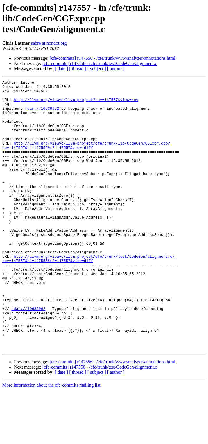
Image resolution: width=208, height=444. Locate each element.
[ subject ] (96, 68)
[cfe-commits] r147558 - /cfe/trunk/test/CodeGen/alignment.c (99, 63)
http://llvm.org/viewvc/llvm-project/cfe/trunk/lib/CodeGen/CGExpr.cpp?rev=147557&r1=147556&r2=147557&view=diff (86, 159)
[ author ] (116, 68)
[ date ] (61, 68)
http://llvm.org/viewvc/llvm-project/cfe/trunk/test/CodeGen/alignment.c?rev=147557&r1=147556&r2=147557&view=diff (88, 294)
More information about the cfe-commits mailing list (51, 438)
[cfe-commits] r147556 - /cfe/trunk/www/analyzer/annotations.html (112, 58)
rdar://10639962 (42, 114)
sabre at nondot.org (49, 43)
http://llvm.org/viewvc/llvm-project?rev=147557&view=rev (76, 104)
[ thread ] (77, 68)
